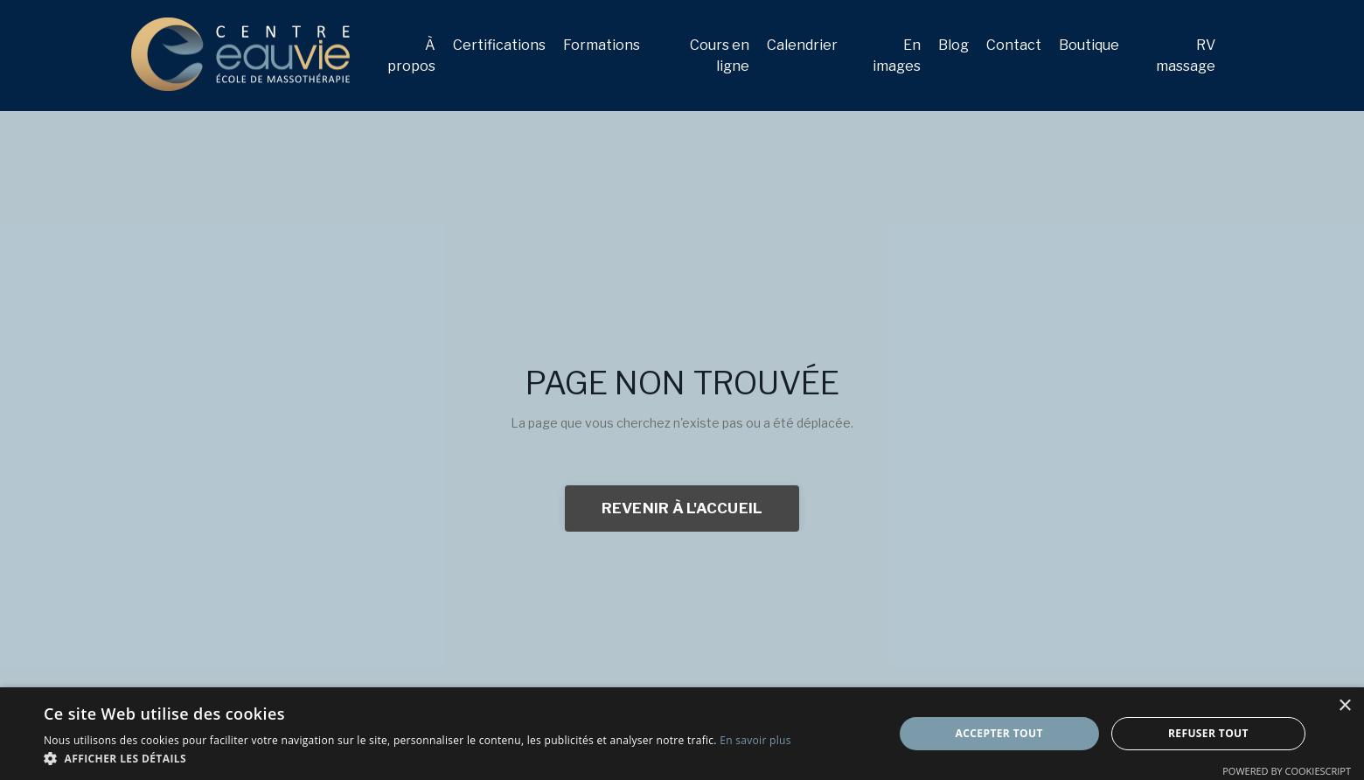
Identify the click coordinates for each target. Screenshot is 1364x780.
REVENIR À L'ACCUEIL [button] (682, 508)
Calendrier (802, 45)
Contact (1013, 45)
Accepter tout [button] (999, 733)
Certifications (499, 45)
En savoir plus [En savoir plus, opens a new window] (755, 740)
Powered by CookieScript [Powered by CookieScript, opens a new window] (1286, 770)
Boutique (1089, 45)
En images (897, 55)
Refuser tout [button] (1208, 733)
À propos (411, 55)
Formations (601, 45)
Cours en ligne (719, 55)
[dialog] (682, 733)
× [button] (1344, 706)
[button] (417, 758)
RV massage (1185, 55)
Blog (953, 45)
